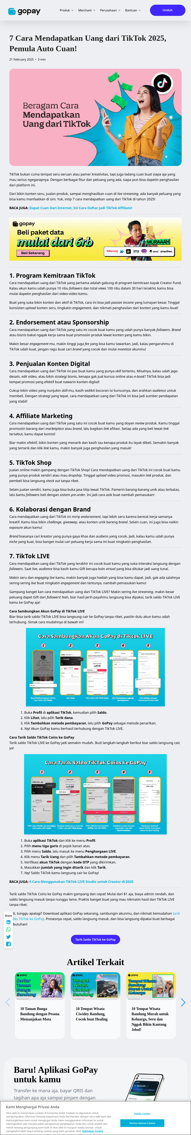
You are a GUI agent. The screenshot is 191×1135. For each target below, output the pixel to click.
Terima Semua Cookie (142, 1123)
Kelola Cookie (142, 1113)
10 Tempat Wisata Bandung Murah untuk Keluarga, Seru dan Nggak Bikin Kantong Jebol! (150, 1019)
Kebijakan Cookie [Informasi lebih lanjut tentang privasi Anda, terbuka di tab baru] (92, 1131)
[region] (95, 1118)
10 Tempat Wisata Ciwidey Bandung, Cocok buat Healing (92, 1014)
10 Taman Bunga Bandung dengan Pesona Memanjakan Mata (39, 1014)
